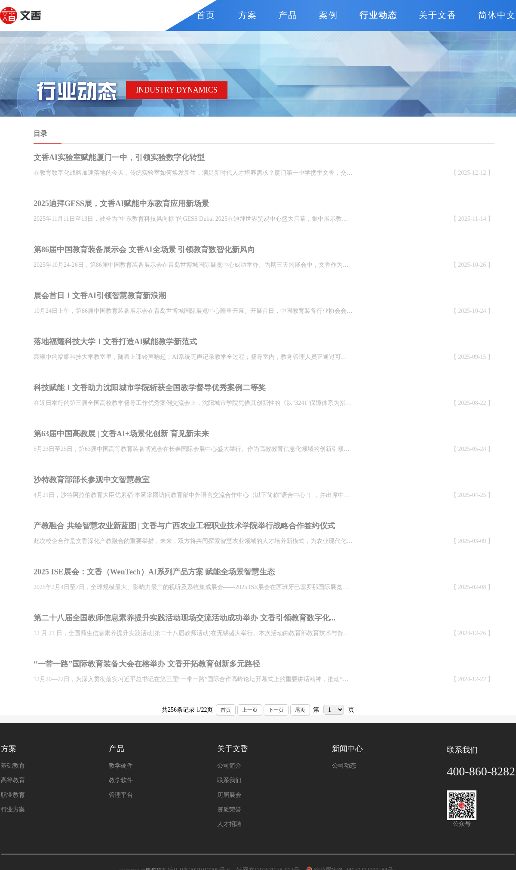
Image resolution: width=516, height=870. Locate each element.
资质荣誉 (229, 810)
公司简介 (229, 766)
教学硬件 (121, 766)
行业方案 (13, 810)
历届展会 (229, 795)
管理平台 (121, 795)
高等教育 (13, 780)
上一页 (250, 710)
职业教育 (13, 795)
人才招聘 (229, 824)
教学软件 (121, 780)
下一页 (276, 710)
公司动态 (344, 766)
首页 (226, 710)
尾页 (300, 710)
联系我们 (229, 780)
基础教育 (13, 766)
